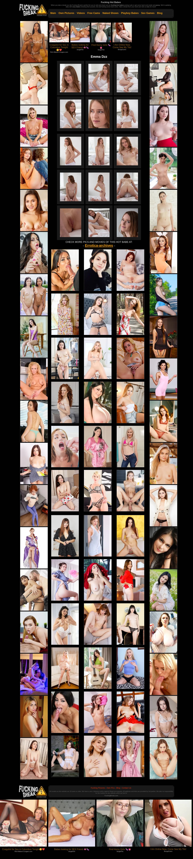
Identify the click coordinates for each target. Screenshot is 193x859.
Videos (81, 13)
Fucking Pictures (98, 788)
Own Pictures (66, 13)
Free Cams (93, 13)
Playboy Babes (130, 13)
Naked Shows (110, 13)
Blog (159, 13)
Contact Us (126, 788)
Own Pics (111, 788)
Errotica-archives (99, 245)
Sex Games (148, 13)
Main (53, 13)
